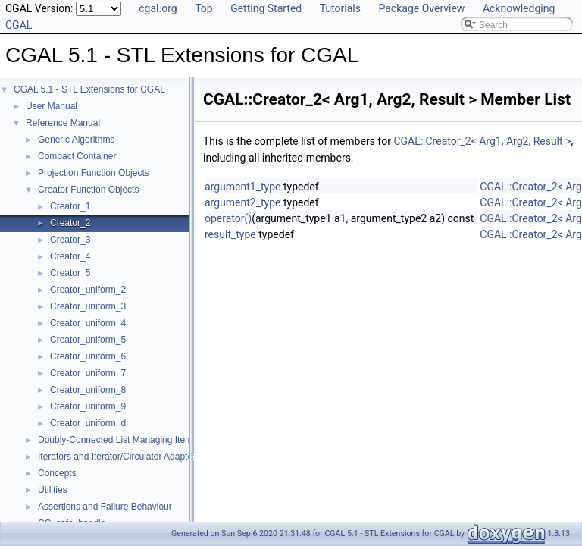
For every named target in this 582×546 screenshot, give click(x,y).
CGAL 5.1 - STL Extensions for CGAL (89, 89)
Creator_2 (70, 223)
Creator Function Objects (88, 189)
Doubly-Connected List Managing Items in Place (135, 440)
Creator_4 (70, 256)
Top (204, 8)
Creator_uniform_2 (88, 289)
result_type (230, 234)
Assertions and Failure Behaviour (105, 506)
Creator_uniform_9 (88, 406)
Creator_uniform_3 (88, 306)
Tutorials (340, 8)
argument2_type (243, 202)
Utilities (52, 490)
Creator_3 (70, 239)
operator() (228, 218)
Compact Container (77, 156)
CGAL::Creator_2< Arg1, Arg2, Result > (482, 141)
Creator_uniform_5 (88, 339)
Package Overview (421, 8)
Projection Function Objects (93, 173)
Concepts (57, 473)
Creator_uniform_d (88, 423)
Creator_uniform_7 (88, 373)
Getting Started (266, 8)
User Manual (51, 106)
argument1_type (243, 186)
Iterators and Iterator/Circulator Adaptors (119, 456)
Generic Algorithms (76, 139)
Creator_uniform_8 (88, 389)
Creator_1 (70, 206)
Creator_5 (70, 273)
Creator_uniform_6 (88, 356)
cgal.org (158, 8)
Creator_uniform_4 (88, 323)
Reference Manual (63, 123)
